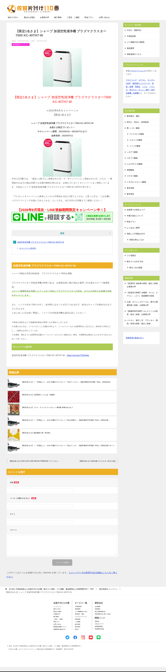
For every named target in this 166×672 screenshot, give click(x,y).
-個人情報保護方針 (100, 616)
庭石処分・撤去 (133, 121)
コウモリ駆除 (132, 181)
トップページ (57, 611)
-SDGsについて (99, 629)
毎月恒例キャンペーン (20, 49)
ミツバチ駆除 (134, 151)
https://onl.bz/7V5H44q (78, 360)
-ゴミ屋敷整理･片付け (81, 616)
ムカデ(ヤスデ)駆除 (135, 169)
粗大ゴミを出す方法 (135, 266)
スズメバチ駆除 (135, 145)
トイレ (145, 92)
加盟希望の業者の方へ (135, 343)
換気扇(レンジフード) (141, 88)
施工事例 (57, 22)
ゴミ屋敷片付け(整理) (135, 47)
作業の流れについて (135, 221)
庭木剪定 (130, 199)
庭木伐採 (130, 193)
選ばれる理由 (29, 22)
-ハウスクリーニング (81, 621)
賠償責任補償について (59, 631)
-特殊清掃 (77, 624)
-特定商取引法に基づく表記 (103, 619)
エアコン (142, 85)
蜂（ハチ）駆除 (133, 133)
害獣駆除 (130, 175)
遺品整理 (130, 53)
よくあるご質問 (133, 233)
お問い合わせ (104, 22)
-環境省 (97, 626)
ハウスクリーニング (137, 76)
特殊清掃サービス (134, 59)
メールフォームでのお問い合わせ (135, 15)
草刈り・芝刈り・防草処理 (138, 127)
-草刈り (77, 634)
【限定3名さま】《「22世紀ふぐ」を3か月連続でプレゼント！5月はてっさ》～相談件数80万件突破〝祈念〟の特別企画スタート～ (68, 452)
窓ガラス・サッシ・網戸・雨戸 (142, 95)
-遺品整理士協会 (99, 634)
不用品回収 (131, 41)
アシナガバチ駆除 (136, 139)
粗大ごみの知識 (135, 273)
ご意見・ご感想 (73, 22)
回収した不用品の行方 (136, 239)
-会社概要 (97, 611)
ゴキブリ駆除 (132, 163)
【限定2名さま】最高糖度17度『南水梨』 (36, 438)
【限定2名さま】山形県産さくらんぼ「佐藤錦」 (38, 400)
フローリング (131, 85)
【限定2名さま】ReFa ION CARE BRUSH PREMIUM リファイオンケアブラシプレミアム (35, 466)
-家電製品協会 (99, 631)
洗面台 (137, 92)
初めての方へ (13, 22)
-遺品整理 (77, 614)
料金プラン (89, 22)
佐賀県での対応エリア (136, 215)
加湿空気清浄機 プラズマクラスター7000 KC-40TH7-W (40, 247)
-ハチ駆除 (77, 626)
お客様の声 (44, 22)
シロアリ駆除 (132, 157)
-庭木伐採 (77, 629)
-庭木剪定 (77, 631)
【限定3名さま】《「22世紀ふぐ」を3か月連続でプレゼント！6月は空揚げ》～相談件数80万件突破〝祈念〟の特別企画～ (65, 425)
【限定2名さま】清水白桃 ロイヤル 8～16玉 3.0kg (97, 466)
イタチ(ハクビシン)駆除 (136, 187)
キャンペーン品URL (27, 253)
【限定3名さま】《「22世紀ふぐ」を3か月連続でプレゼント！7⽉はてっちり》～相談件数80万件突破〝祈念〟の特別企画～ (66, 387)
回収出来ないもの (136, 245)
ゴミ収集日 (131, 261)
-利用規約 (97, 614)
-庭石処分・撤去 (79, 619)
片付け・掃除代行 (134, 35)
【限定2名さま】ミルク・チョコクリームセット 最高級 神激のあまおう (47, 412)
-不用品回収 (78, 611)
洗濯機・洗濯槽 (132, 98)
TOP (51, 594)
